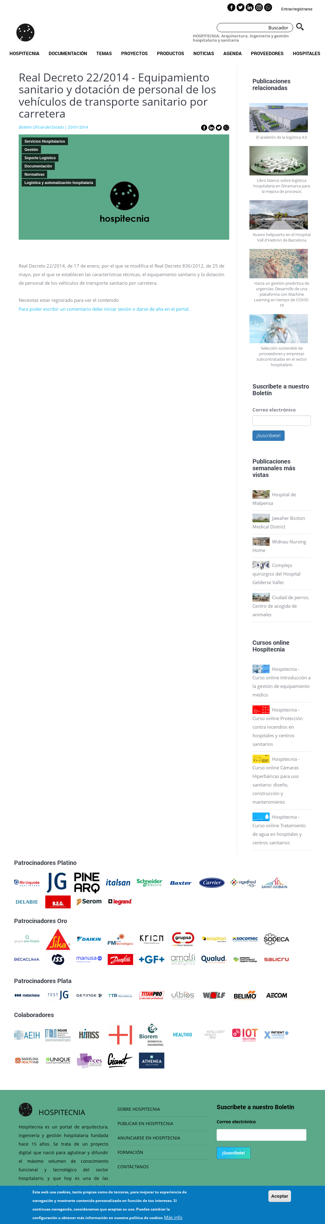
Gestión (31, 150)
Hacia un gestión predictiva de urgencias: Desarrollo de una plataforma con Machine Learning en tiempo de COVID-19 (281, 294)
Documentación (68, 53)
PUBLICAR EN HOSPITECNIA (145, 1123)
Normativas (34, 174)
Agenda (232, 53)
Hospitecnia (24, 53)
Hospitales (306, 53)
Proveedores (267, 53)
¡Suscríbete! (268, 435)
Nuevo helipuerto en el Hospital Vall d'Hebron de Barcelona (282, 237)
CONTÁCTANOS (133, 1167)
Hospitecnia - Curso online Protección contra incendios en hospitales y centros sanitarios (277, 727)
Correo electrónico (274, 410)
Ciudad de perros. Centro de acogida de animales (280, 606)
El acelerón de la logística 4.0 (281, 137)
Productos (170, 53)
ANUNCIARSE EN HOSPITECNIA (149, 1138)
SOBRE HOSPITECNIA (139, 1109)
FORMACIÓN (130, 1152)
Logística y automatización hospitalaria (58, 183)
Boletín (262, 393)
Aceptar (279, 1199)
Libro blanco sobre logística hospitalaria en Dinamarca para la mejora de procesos (281, 186)
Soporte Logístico (40, 158)
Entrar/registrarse (296, 9)
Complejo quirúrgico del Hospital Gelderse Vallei (276, 573)
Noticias (203, 53)
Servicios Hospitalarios (44, 141)
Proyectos (134, 53)
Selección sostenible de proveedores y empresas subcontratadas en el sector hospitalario (281, 356)
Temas (104, 53)
